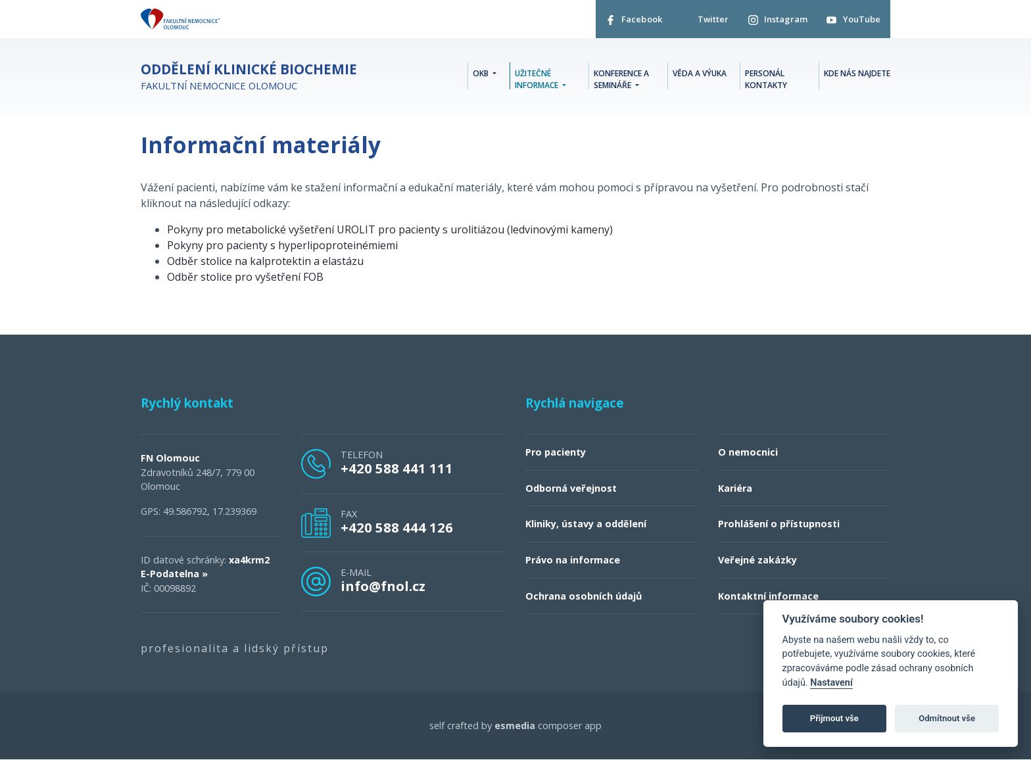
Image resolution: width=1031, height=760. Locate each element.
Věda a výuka (700, 73)
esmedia (514, 726)
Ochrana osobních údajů (583, 596)
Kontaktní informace (768, 596)
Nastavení (831, 682)
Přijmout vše (834, 718)
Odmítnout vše (947, 718)
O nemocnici (748, 452)
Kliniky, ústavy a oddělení (585, 524)
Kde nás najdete (857, 73)
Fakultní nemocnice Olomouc (249, 77)
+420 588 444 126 (397, 528)
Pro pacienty (555, 452)
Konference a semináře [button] (621, 79)
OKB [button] (482, 73)
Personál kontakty (766, 79)
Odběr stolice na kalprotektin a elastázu (265, 261)
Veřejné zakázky (757, 560)
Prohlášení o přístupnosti (779, 524)
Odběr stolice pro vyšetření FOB (245, 277)
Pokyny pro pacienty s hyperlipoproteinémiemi (282, 246)
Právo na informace (572, 560)
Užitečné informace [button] (537, 79)
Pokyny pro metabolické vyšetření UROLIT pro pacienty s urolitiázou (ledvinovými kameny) (390, 230)
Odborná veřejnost (571, 489)
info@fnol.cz (383, 586)
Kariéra (735, 489)
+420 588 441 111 (397, 469)
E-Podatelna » (174, 574)
